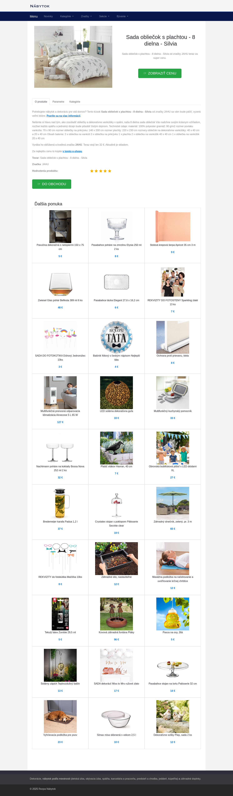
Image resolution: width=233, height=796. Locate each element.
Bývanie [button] (121, 16)
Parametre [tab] (58, 101)
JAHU (185, 54)
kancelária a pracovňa (123, 778)
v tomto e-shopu (72, 151)
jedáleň (163, 778)
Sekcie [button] (103, 16)
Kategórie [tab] (74, 101)
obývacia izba (93, 778)
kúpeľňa (172, 778)
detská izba (78, 778)
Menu (34, 16)
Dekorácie (35, 778)
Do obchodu (54, 184)
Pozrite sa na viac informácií (63, 115)
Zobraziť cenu (162, 73)
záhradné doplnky (190, 778)
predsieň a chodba (147, 778)
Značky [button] (85, 16)
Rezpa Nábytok (47, 789)
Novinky (48, 16)
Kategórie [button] (66, 16)
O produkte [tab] (41, 101)
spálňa (106, 778)
